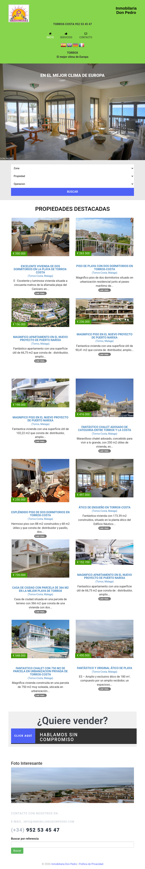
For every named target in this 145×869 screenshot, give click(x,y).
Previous (5, 109)
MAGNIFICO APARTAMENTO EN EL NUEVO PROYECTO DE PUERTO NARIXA (40, 338)
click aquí (25, 737)
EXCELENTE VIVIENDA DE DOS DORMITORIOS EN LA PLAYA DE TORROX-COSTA (40, 269)
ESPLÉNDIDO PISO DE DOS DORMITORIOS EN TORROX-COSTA (40, 514)
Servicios (66, 35)
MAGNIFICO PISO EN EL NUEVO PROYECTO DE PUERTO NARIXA (104, 336)
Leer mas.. (40, 293)
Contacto (85, 35)
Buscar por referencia (25, 841)
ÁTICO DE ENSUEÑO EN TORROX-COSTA (105, 507)
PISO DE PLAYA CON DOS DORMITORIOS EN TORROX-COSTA (104, 267)
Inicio (50, 35)
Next (139, 109)
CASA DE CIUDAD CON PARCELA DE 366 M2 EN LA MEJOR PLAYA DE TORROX (40, 589)
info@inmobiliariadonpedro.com (52, 824)
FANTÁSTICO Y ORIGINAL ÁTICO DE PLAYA (104, 668)
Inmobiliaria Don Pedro (63, 866)
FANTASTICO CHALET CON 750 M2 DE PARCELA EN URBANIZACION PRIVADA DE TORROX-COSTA (40, 671)
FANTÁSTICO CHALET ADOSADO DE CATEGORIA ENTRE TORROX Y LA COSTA (104, 428)
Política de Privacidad (92, 866)
